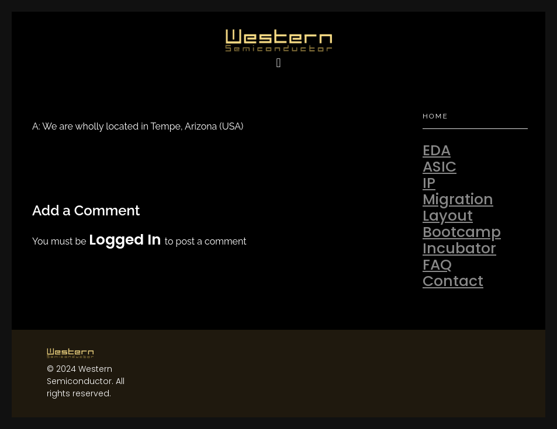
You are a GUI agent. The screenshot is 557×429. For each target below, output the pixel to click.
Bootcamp (462, 232)
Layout (448, 215)
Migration (458, 199)
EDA (437, 150)
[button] (278, 63)
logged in (127, 239)
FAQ (437, 264)
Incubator (459, 248)
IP (429, 183)
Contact (453, 281)
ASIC (439, 166)
